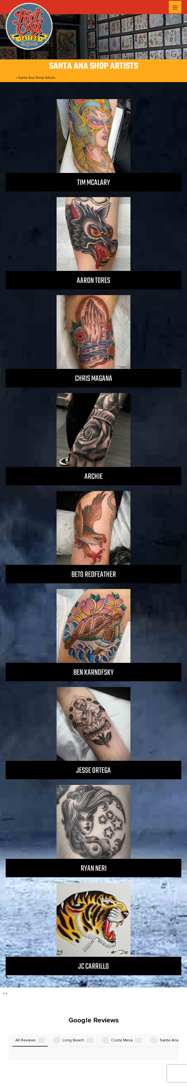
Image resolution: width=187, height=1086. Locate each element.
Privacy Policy (91, 1061)
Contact (157, 1055)
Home (10, 78)
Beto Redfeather (93, 575)
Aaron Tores (93, 281)
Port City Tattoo (91, 1072)
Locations (44, 1055)
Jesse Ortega (93, 771)
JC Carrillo (93, 966)
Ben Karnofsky (93, 673)
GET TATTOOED (125, 1055)
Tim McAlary (93, 183)
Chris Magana (93, 379)
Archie (93, 477)
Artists (67, 1055)
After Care (91, 1055)
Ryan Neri (94, 868)
